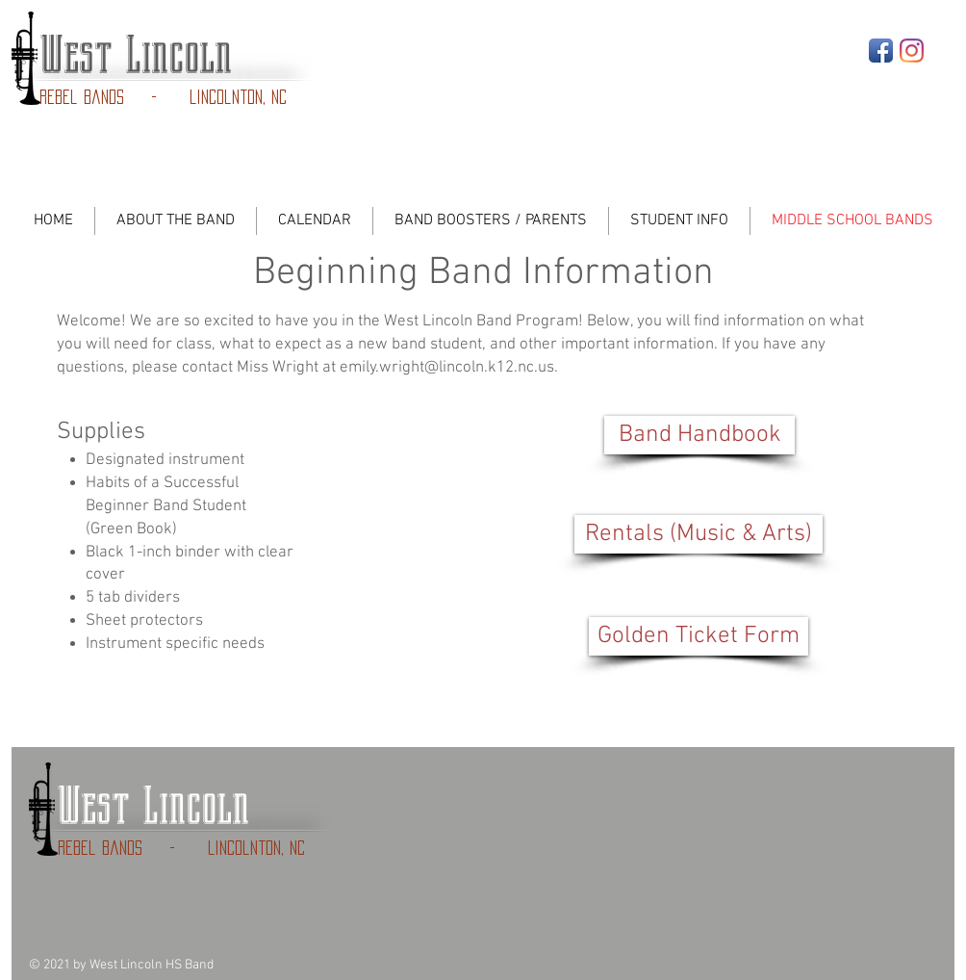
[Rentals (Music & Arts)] (698, 534)
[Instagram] (912, 51)
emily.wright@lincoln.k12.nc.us (447, 367)
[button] (698, 636)
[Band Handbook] (699, 435)
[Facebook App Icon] (881, 51)
